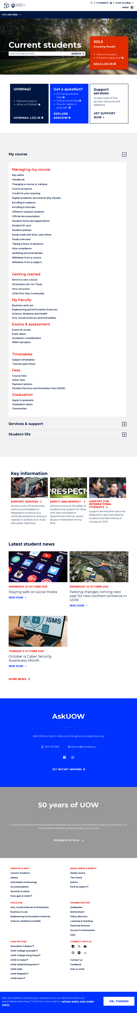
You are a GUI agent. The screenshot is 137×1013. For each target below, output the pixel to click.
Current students (20, 873)
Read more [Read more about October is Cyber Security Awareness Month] (16, 666)
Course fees (19, 375)
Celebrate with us (66, 840)
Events (74, 882)
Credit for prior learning (26, 193)
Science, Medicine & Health (25, 921)
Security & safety (19, 891)
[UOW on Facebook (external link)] (73, 946)
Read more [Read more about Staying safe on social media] (16, 597)
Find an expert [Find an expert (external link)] (78, 887)
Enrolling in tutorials (23, 207)
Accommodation (19, 887)
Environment (77, 912)
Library (14, 877)
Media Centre (77, 873)
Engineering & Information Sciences (30, 916)
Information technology (23, 882)
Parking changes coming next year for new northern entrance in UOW (98, 596)
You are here (11, 14)
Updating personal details (27, 253)
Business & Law (19, 912)
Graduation (76, 907)
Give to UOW (77, 969)
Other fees (18, 380)
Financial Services (80, 926)
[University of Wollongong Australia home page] (15, 5)
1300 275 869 (50, 746)
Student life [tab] (20, 434)
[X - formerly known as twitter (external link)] (79, 946)
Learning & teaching (81, 921)
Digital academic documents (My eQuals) (36, 198)
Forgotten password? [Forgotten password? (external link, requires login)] (108, 58)
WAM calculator (21, 342)
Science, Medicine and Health (29, 313)
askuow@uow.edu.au (82, 746)
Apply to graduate (22, 400)
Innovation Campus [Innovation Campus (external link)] (21, 946)
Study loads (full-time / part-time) (31, 234)
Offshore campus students (28, 211)
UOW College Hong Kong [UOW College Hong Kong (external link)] (24, 955)
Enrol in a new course (24, 279)
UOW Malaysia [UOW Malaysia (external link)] (18, 974)
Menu (127, 7)
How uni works (21, 289)
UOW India (16, 969)
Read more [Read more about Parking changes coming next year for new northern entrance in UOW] (77, 605)
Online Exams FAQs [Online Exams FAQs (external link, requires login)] (67, 100)
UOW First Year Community (28, 293)
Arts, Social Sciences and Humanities (34, 318)
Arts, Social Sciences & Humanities (29, 907)
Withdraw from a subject (27, 262)
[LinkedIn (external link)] (79, 952)
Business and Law (22, 305)
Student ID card (21, 225)
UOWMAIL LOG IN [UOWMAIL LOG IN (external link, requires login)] (27, 117)
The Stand (76, 877)
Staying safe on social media (33, 592)
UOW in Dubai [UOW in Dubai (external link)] (18, 960)
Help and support (106, 54)
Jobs (72, 935)
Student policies (21, 230)
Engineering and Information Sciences (35, 309)
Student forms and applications (31, 221)
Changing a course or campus (29, 184)
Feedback (75, 964)
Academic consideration (26, 338)
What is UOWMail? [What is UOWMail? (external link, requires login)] (27, 104)
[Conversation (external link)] (85, 953)
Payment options (22, 384)
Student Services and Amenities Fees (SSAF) (38, 388)
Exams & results (21, 329)
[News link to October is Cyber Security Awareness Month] (38, 631)
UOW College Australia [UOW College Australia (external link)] (23, 951)
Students (102, 3)
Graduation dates (22, 404)
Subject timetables (23, 359)
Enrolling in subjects (24, 202)
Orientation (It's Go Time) (27, 284)
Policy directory (78, 916)
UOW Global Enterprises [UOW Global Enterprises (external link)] (23, 964)
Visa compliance (22, 248)
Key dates (18, 175)
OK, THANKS (119, 1001)
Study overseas (21, 239)
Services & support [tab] (26, 424)
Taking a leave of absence (27, 244)
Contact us (76, 960)
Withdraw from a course (26, 257)
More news (17, 679)
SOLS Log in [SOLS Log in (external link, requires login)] (103, 64)
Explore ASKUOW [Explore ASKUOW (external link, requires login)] (61, 116)
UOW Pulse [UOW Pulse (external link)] (16, 978)
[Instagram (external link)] (72, 757)
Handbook (18, 179)
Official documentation (26, 216)
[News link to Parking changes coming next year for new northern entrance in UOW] (99, 566)
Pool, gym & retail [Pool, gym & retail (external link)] (20, 896)
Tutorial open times (24, 364)
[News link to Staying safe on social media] (38, 566)
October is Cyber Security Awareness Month (30, 658)
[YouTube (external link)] (85, 946)
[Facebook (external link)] (64, 757)
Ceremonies (19, 408)
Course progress (22, 188)
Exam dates (19, 334)
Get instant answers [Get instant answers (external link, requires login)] (67, 769)
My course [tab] (18, 154)
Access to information (82, 930)
